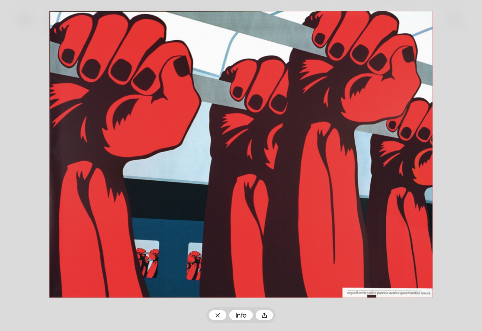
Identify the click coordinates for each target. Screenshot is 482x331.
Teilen (264, 315)
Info (241, 315)
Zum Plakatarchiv (217, 315)
